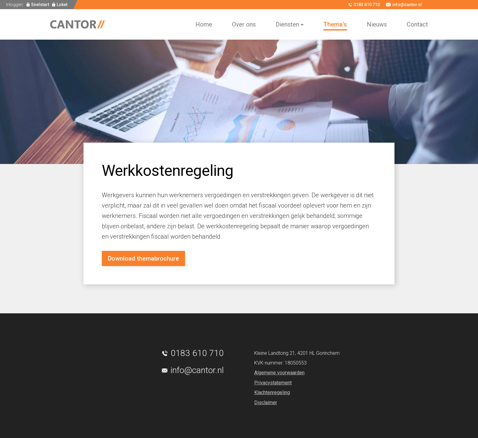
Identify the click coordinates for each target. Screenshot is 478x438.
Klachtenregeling (272, 392)
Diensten (287, 24)
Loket (62, 4)
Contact (417, 24)
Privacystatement (273, 383)
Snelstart (40, 4)
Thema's (335, 24)
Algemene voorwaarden (279, 373)
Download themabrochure (143, 258)
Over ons (244, 24)
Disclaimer (265, 402)
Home (203, 24)
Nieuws (377, 24)
